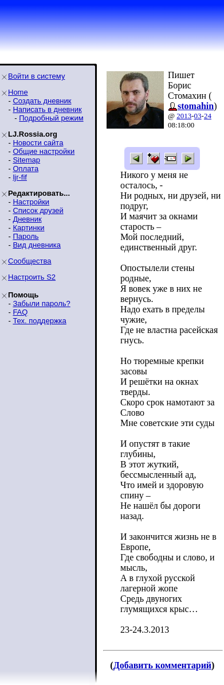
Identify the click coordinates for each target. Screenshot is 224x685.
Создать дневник (42, 100)
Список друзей (38, 210)
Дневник (27, 219)
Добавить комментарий (162, 665)
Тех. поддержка (39, 320)
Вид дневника (37, 245)
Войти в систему (36, 76)
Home (18, 92)
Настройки (31, 202)
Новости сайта (38, 142)
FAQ (20, 312)
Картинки (28, 227)
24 (207, 115)
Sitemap (26, 160)
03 (198, 115)
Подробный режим (51, 118)
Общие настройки (43, 151)
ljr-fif (20, 177)
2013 (183, 115)
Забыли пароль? (41, 303)
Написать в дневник (47, 109)
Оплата (25, 168)
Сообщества (30, 261)
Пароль (25, 236)
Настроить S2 (32, 277)
